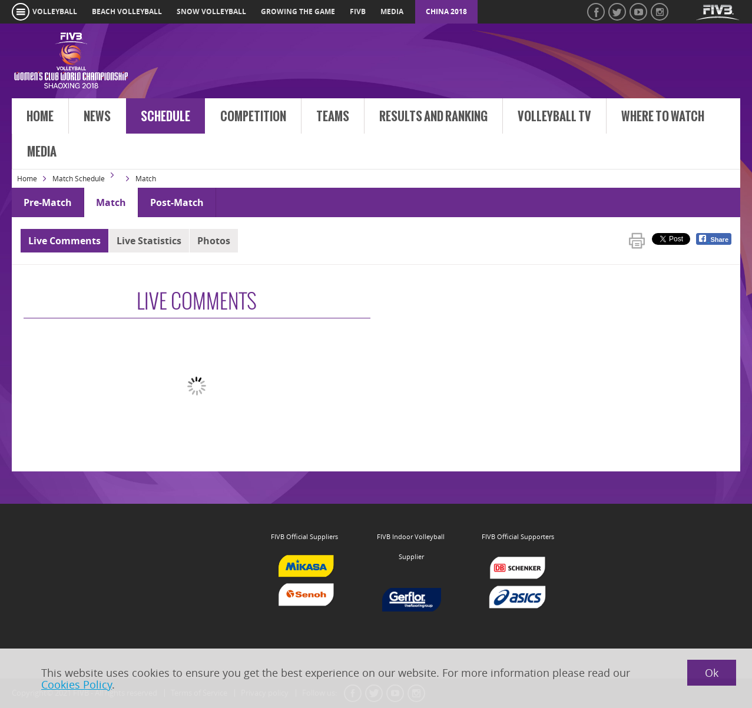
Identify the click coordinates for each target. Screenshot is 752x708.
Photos (213, 240)
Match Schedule (78, 178)
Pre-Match (48, 202)
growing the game (298, 11)
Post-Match (177, 202)
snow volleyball (211, 11)
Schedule (165, 116)
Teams (332, 116)
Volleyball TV (554, 116)
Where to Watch (662, 116)
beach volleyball (127, 11)
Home (40, 116)
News (97, 116)
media (391, 11)
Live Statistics (149, 240)
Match (111, 202)
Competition (253, 116)
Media (42, 152)
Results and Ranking (433, 116)
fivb (358, 11)
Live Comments (64, 240)
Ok (711, 673)
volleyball (54, 11)
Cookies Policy (76, 684)
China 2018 (446, 11)
